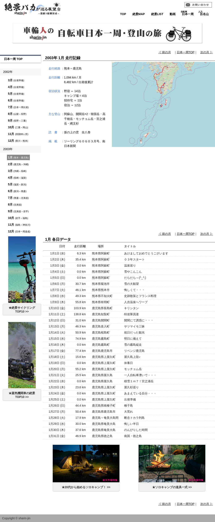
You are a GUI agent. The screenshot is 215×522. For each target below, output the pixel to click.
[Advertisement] (129, 192)
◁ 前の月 (164, 52)
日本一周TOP (186, 52)
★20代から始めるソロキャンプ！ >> (86, 487)
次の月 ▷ (206, 52)
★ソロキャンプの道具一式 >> (172, 487)
